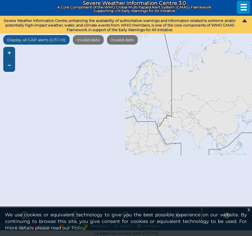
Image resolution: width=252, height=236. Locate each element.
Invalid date (88, 39)
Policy (79, 228)
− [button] (9, 65)
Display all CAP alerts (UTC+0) (36, 39)
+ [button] (9, 53)
